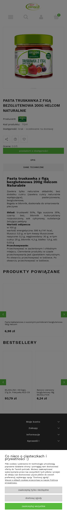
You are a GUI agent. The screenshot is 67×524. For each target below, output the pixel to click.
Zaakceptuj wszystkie (33, 506)
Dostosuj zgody (33, 498)
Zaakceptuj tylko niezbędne (33, 490)
